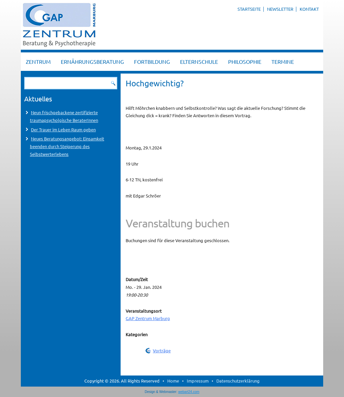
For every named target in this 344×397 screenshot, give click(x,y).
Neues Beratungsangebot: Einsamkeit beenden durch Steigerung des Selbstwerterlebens (67, 146)
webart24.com (189, 392)
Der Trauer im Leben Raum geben (63, 129)
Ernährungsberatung (92, 61)
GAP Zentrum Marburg (148, 318)
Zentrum (38, 61)
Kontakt (309, 9)
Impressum (198, 381)
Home (173, 381)
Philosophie (244, 61)
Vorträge (162, 350)
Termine (282, 61)
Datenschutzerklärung (238, 381)
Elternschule (199, 61)
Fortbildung (152, 61)
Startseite (249, 9)
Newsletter (280, 9)
